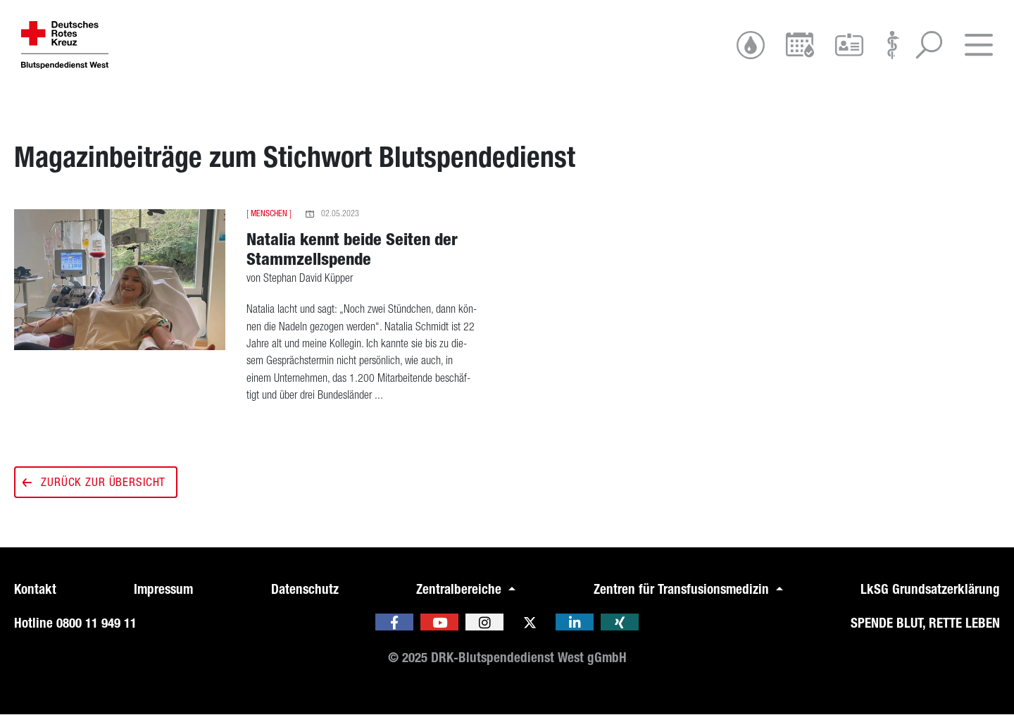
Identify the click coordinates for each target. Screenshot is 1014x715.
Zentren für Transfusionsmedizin (683, 589)
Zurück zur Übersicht (95, 482)
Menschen (269, 213)
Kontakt (35, 589)
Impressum (163, 589)
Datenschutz (305, 589)
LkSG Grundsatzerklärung (930, 589)
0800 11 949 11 (96, 623)
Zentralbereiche (460, 589)
